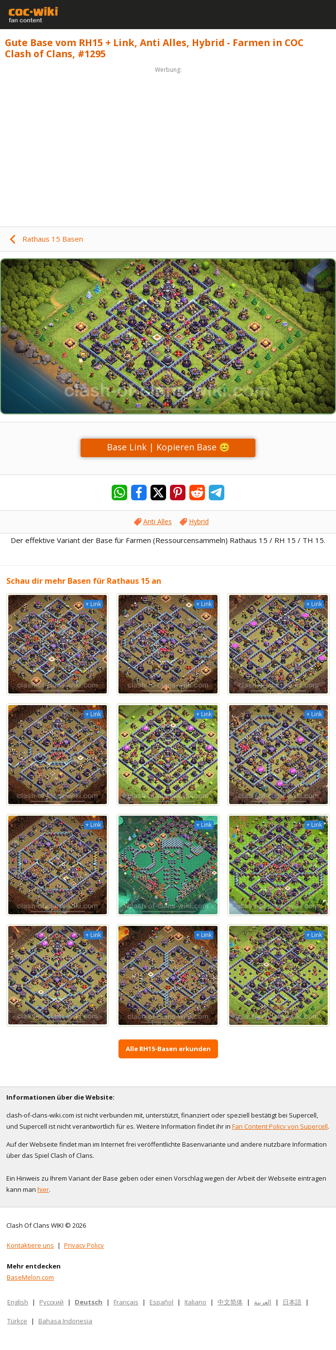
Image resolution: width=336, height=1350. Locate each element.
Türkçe (17, 1321)
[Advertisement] (168, 144)
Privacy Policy (84, 1245)
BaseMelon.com (30, 1277)
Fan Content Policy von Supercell (280, 1126)
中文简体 (230, 1302)
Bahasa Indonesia (65, 1321)
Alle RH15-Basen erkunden (168, 1048)
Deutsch (88, 1302)
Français (126, 1302)
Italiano (195, 1302)
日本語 (292, 1302)
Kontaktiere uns (30, 1245)
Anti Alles (157, 521)
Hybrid (199, 521)
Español (161, 1302)
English (17, 1302)
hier (43, 1189)
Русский (51, 1302)
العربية (262, 1302)
